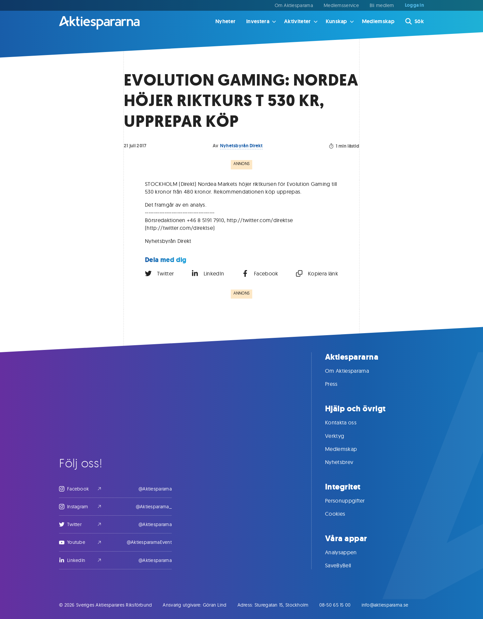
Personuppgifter (351, 500)
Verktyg (341, 435)
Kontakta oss (347, 422)
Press (338, 383)
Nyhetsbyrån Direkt (241, 146)
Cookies (342, 513)
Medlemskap (378, 21)
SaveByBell (344, 565)
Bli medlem (382, 5)
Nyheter (225, 21)
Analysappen (347, 552)
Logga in (414, 5)
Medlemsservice (341, 5)
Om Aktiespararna (294, 5)
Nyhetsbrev (346, 462)
